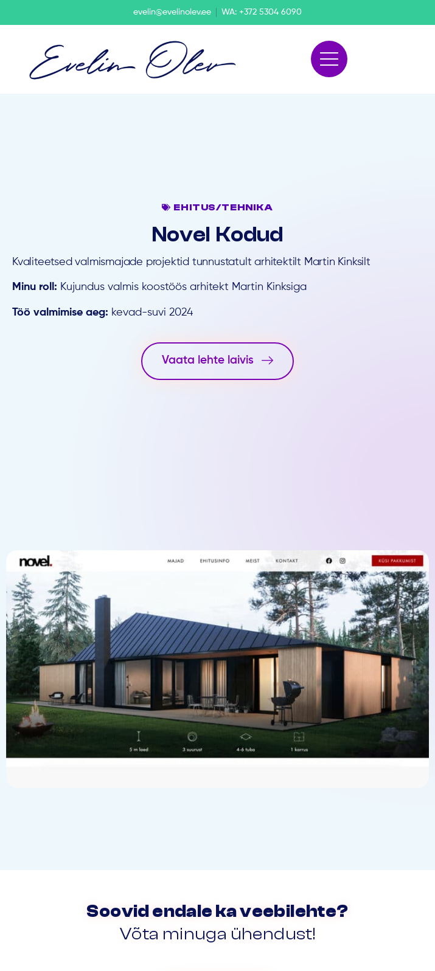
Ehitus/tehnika (223, 207)
